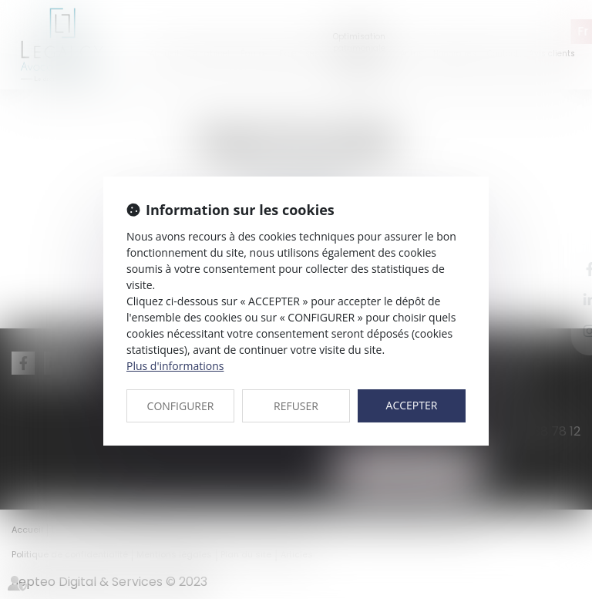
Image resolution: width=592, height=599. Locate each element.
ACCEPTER (412, 405)
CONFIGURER (180, 406)
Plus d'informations (175, 365)
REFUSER (296, 406)
